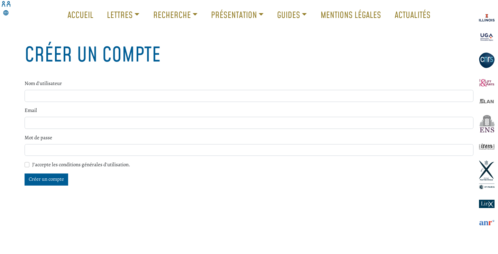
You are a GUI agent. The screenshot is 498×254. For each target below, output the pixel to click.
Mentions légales (351, 15)
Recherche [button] (173, 15)
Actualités (413, 15)
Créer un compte (46, 179)
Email (31, 110)
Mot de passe (38, 137)
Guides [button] (289, 15)
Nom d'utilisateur (43, 83)
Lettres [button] (121, 15)
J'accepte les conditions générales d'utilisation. (81, 164)
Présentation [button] (235, 15)
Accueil (80, 15)
